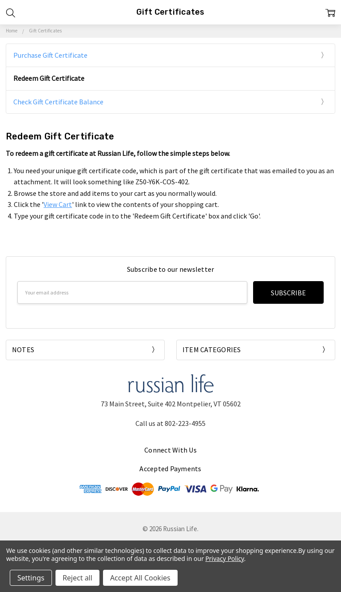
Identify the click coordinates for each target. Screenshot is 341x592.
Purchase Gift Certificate (50, 55)
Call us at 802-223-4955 (170, 423)
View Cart (58, 204)
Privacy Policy (224, 558)
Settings (30, 578)
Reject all (77, 578)
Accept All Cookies (140, 578)
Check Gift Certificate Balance (58, 101)
